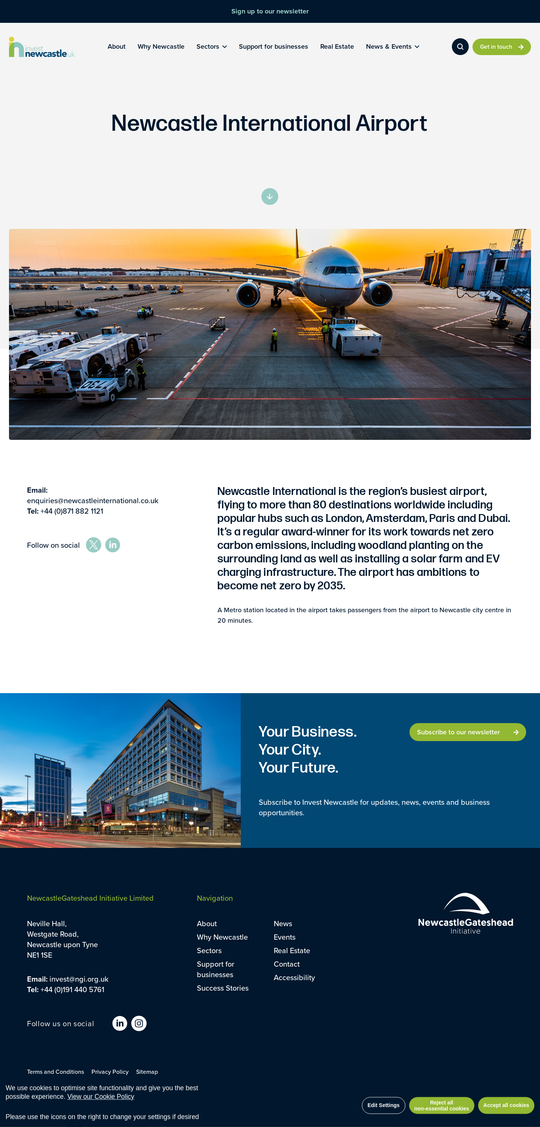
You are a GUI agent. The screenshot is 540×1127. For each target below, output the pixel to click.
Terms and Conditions (55, 1071)
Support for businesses (215, 969)
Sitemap (147, 1071)
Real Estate (292, 950)
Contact (287, 963)
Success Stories (223, 987)
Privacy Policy (110, 1071)
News (283, 923)
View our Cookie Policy (100, 1110)
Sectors (209, 950)
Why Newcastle (222, 936)
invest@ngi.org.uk (79, 978)
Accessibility (294, 977)
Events (285, 936)
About (207, 923)
